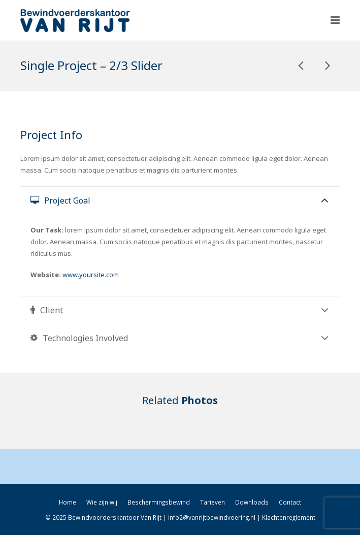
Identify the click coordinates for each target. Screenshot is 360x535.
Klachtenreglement (288, 517)
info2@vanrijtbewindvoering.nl (211, 517)
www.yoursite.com (90, 274)
